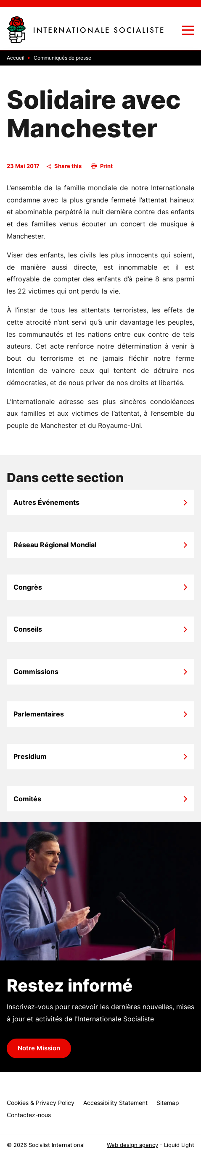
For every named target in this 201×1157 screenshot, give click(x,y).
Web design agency (132, 1145)
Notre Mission (39, 1048)
